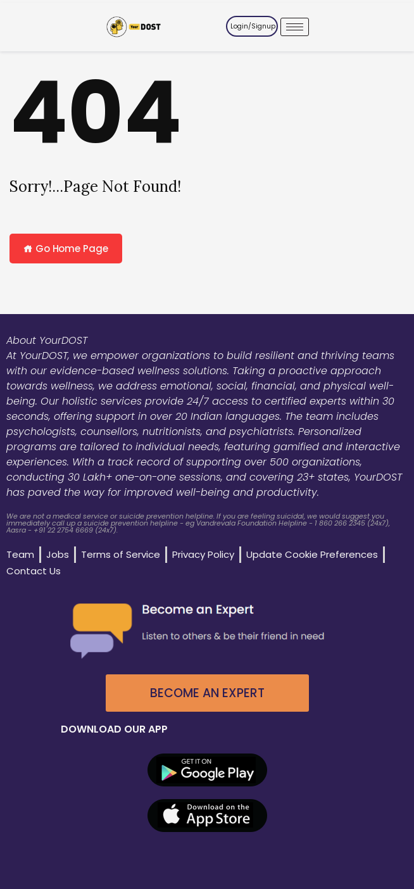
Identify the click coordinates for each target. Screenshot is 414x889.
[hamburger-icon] (294, 27)
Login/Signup (252, 26)
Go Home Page (65, 248)
